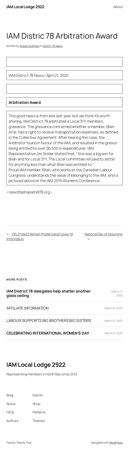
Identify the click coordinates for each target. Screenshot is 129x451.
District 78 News (52, 46)
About (118, 6)
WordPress (116, 442)
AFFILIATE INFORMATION (27, 308)
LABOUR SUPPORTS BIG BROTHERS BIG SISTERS (48, 320)
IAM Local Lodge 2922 (25, 6)
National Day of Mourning (103, 234)
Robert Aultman (29, 46)
